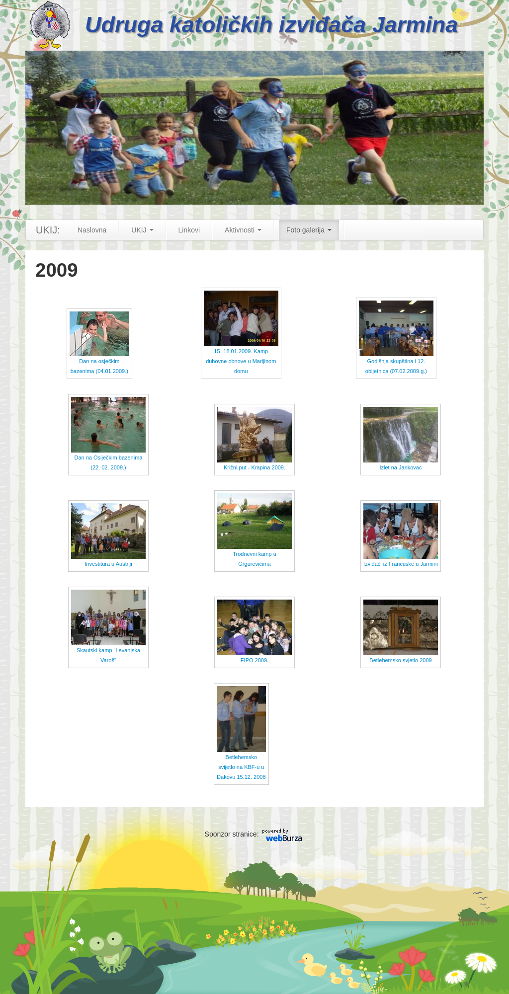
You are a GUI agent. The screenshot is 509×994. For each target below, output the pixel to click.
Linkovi (189, 230)
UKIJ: (48, 230)
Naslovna (92, 230)
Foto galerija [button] (309, 230)
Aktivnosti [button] (243, 230)
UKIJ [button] (142, 230)
